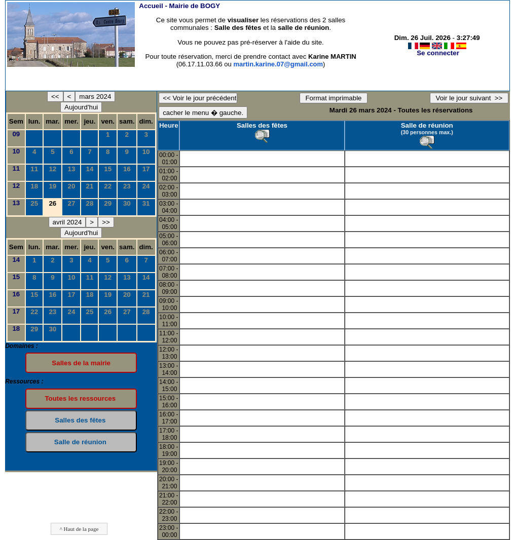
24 (146, 186)
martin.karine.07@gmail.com (278, 64)
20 (71, 186)
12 (52, 169)
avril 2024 (67, 222)
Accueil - (179, 6)
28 (89, 203)
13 (71, 169)
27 (71, 203)
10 (16, 151)
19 (52, 186)
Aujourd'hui (81, 107)
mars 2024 (95, 96)
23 (127, 186)
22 (108, 186)
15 (108, 169)
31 (146, 203)
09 (16, 134)
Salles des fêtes (262, 125)
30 (127, 203)
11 (16, 168)
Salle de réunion (427, 125)
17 (146, 169)
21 (89, 186)
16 (127, 169)
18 (34, 186)
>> (106, 222)
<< (55, 96)
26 (108, 312)
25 (34, 203)
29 (108, 203)
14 (89, 169)
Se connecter (438, 53)
